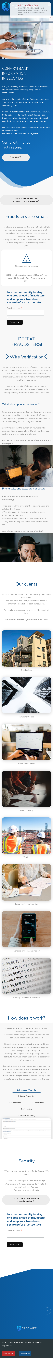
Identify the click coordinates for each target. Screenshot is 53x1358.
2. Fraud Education (26, 1096)
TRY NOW (16, 157)
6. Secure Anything (26, 1115)
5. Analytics (26, 1109)
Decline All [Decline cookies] (8, 1353)
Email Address (25, 312)
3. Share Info (15, 1102)
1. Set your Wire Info (26, 1089)
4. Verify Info (38, 1102)
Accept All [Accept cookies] (25, 1353)
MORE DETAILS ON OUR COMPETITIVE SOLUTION (26, 200)
